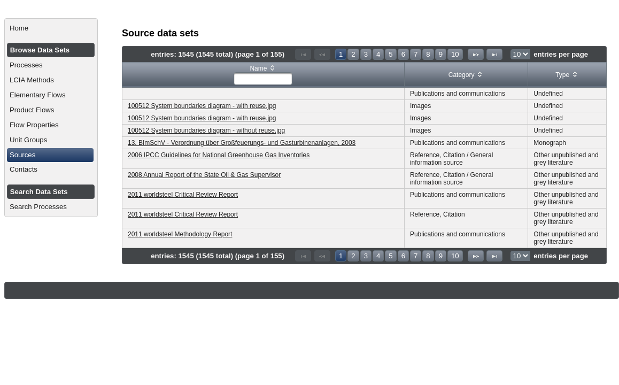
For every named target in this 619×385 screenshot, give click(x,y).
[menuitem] (51, 28)
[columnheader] (263, 75)
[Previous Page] (322, 54)
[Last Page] (494, 54)
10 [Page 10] (455, 54)
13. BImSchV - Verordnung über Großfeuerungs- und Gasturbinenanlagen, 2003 (241, 143)
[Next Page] (476, 54)
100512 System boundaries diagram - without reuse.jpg (206, 130)
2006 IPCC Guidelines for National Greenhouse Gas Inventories (219, 155)
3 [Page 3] (366, 54)
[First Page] (303, 54)
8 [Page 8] (428, 54)
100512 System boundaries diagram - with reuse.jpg (202, 106)
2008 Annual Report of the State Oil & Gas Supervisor (204, 175)
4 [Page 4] (378, 54)
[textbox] (263, 78)
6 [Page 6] (403, 54)
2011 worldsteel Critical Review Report (183, 194)
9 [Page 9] (441, 54)
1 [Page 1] (341, 54)
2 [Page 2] (353, 54)
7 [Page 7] (415, 54)
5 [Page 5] (390, 54)
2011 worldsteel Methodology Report (180, 234)
